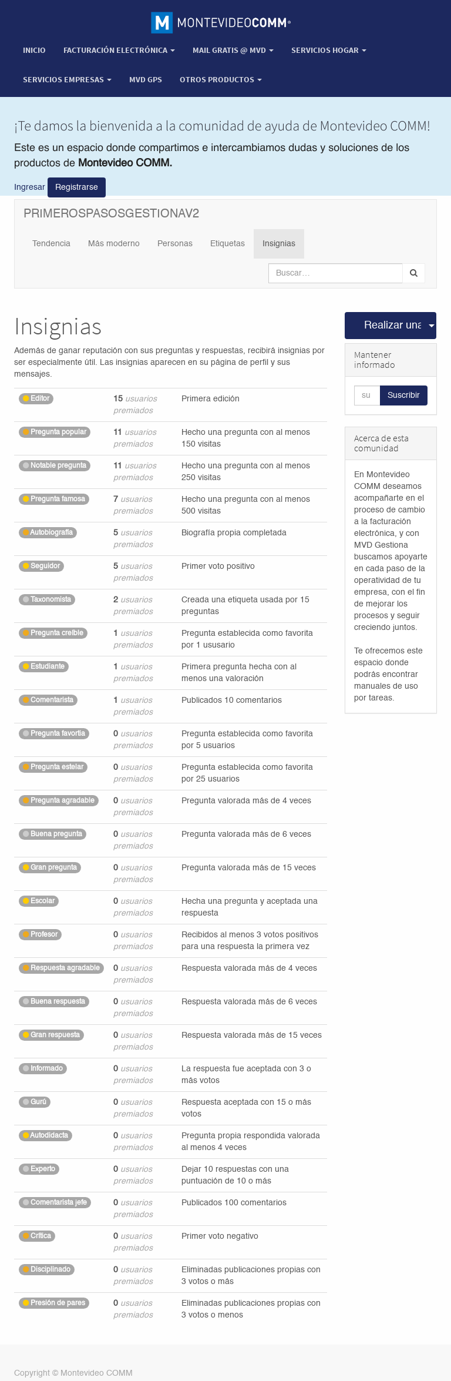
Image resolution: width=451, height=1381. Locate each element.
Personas (175, 244)
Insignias (278, 244)
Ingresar (29, 187)
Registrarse (76, 187)
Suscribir (404, 395)
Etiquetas (227, 244)
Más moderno (114, 244)
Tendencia (51, 244)
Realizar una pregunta (393, 325)
